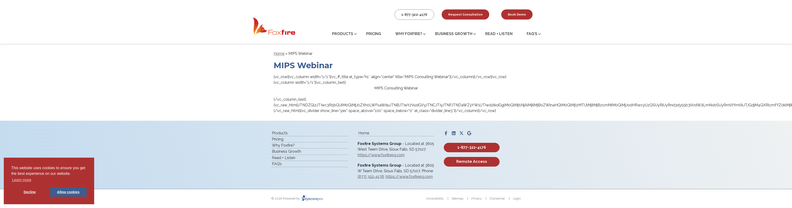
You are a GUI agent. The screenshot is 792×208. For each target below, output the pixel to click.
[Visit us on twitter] (461, 133)
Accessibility (435, 198)
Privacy (476, 198)
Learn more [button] (21, 180)
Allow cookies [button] (68, 192)
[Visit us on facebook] (446, 133)
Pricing (373, 34)
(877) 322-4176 (371, 176)
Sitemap (457, 198)
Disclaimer (497, 198)
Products (342, 34)
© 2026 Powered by (297, 198)
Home (279, 53)
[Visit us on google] (469, 133)
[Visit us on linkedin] (454, 133)
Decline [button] (30, 192)
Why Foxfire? (408, 34)
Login (517, 198)
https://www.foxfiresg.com (381, 155)
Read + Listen (499, 34)
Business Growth (453, 34)
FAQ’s (532, 34)
